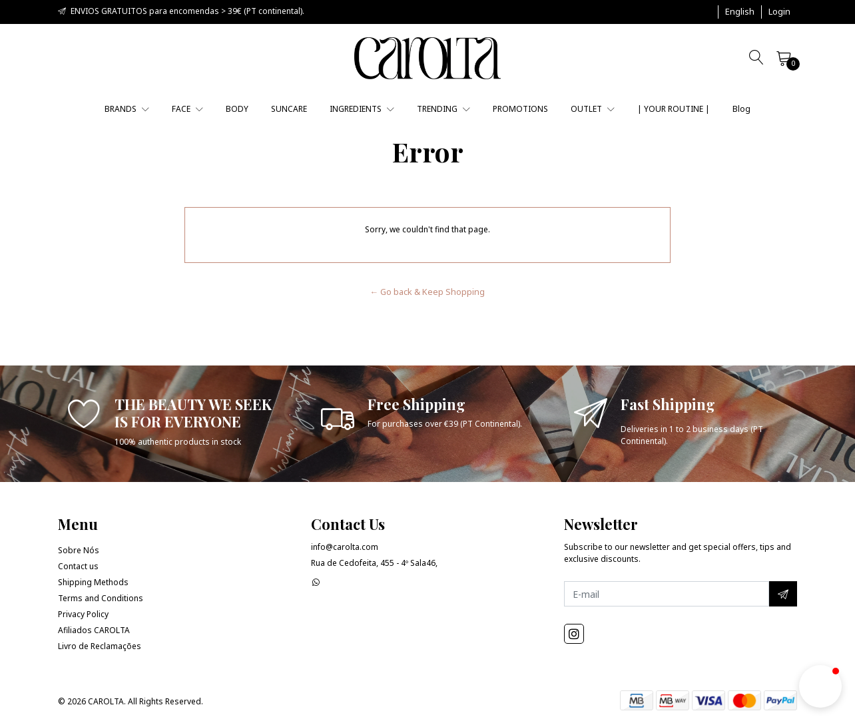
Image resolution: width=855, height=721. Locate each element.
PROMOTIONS (520, 109)
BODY (237, 109)
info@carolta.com (344, 547)
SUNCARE (289, 109)
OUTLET (593, 109)
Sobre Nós (78, 550)
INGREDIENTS (362, 109)
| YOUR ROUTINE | (673, 109)
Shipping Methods (93, 582)
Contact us (78, 566)
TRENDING (443, 109)
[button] (739, 12)
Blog (741, 109)
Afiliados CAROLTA (94, 630)
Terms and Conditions (100, 598)
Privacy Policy (83, 614)
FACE (187, 109)
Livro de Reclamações (99, 646)
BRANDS (127, 109)
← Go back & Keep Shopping (427, 292)
